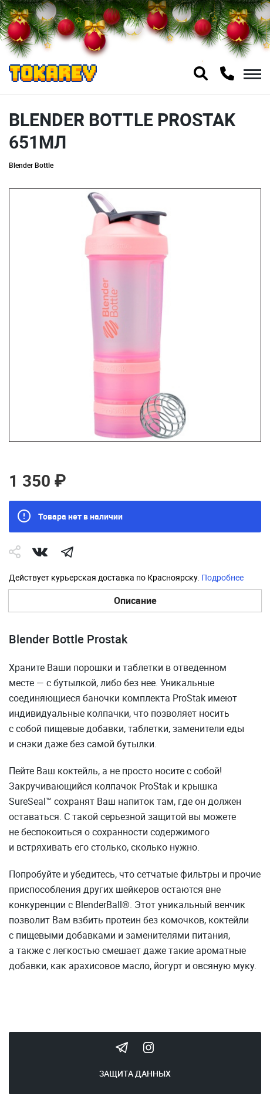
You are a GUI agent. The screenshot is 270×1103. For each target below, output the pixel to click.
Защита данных (135, 1073)
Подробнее (222, 577)
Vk (40, 551)
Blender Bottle (31, 165)
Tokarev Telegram (121, 1047)
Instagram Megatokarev (148, 1047)
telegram (67, 551)
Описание (135, 600)
